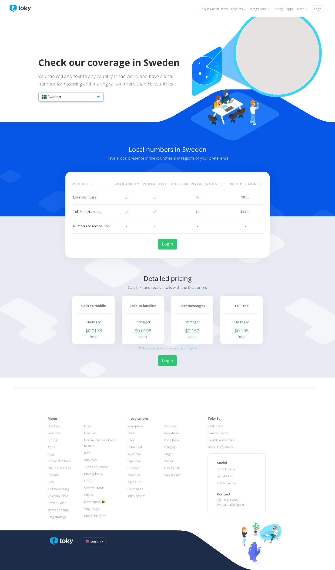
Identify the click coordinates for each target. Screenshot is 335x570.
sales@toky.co (230, 504)
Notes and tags (58, 510)
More (302, 9)
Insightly (170, 447)
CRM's (88, 495)
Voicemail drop (58, 496)
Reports (53, 475)
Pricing (278, 9)
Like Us (224, 476)
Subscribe (226, 483)
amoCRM (133, 475)
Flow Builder (172, 475)
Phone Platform (95, 516)
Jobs (87, 453)
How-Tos (90, 433)
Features (239, 9)
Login (317, 9)
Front (131, 440)
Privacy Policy (93, 474)
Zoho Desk (171, 440)
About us (90, 460)
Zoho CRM (134, 447)
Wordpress (135, 426)
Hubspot (133, 468)
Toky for (215, 418)
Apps (289, 9)
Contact (224, 494)
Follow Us (226, 469)
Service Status (94, 488)
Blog (51, 454)
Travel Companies (220, 447)
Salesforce (171, 433)
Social (222, 463)
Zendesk (170, 426)
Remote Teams (218, 433)
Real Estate (215, 426)
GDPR (88, 481)
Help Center (228, 500)
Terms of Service (96, 467)
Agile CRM (134, 482)
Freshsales (135, 489)
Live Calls (54, 426)
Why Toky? (91, 509)
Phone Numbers (59, 461)
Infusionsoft (136, 496)
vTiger (168, 454)
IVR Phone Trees (59, 468)
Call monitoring (58, 489)
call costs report (187, 348)
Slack (131, 433)
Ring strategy (57, 517)
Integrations (260, 9)
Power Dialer (57, 503)
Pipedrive (134, 461)
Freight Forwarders (221, 440)
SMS (51, 482)
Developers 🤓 (94, 502)
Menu (52, 418)
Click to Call (172, 468)
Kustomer (134, 454)
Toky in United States (214, 9)
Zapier (168, 461)
